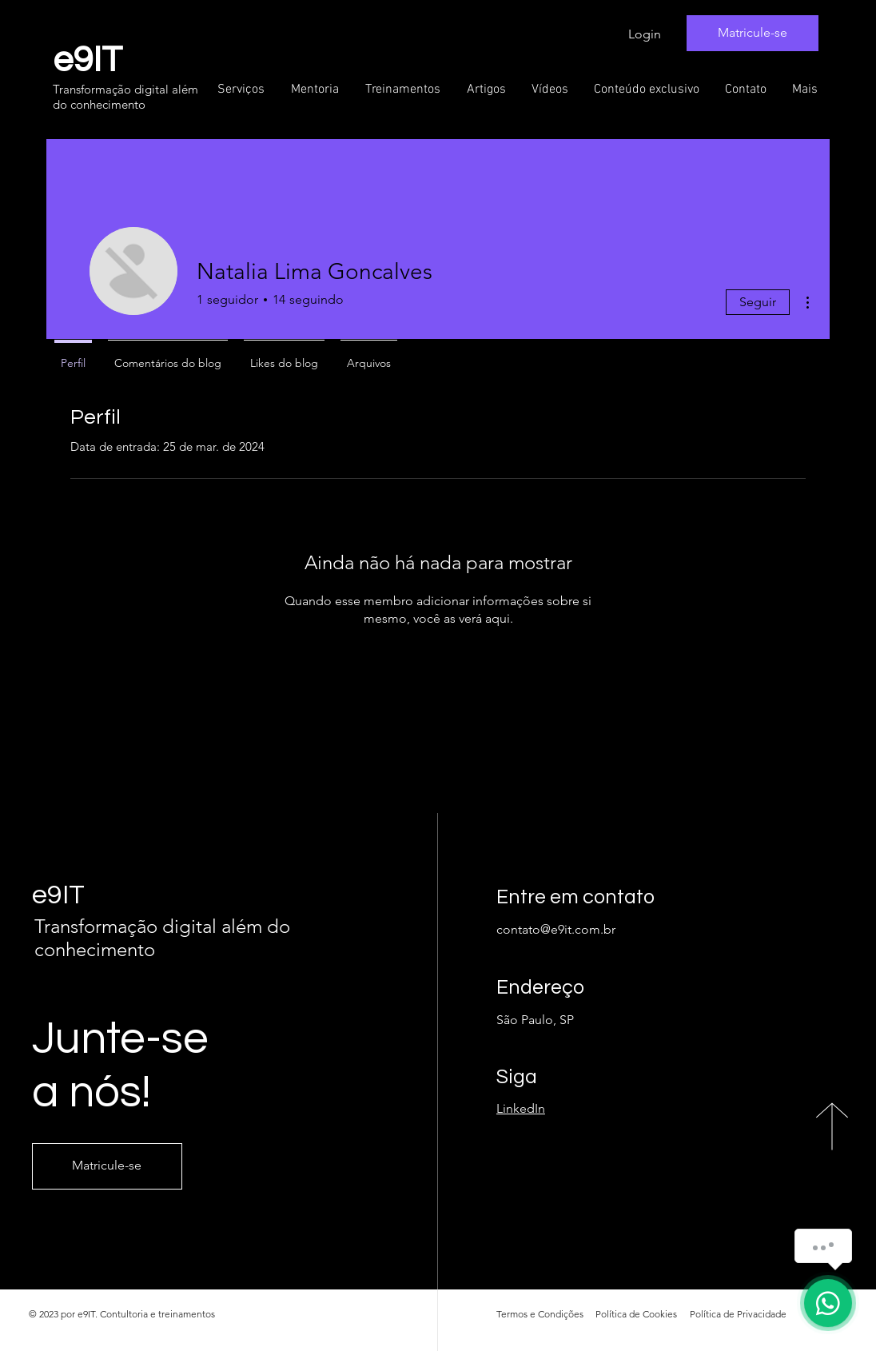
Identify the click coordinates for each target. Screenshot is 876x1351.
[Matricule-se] (752, 33)
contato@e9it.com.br (555, 929)
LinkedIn (520, 1108)
